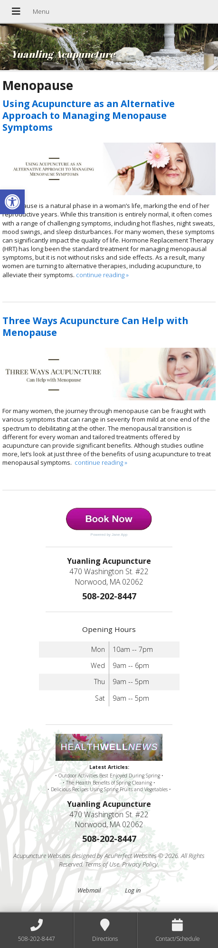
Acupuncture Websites (42, 855)
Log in (133, 890)
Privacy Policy (140, 864)
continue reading (102, 275)
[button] (12, 202)
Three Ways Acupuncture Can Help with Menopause (95, 326)
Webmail (89, 890)
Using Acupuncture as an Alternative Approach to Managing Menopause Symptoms (88, 115)
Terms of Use (102, 864)
